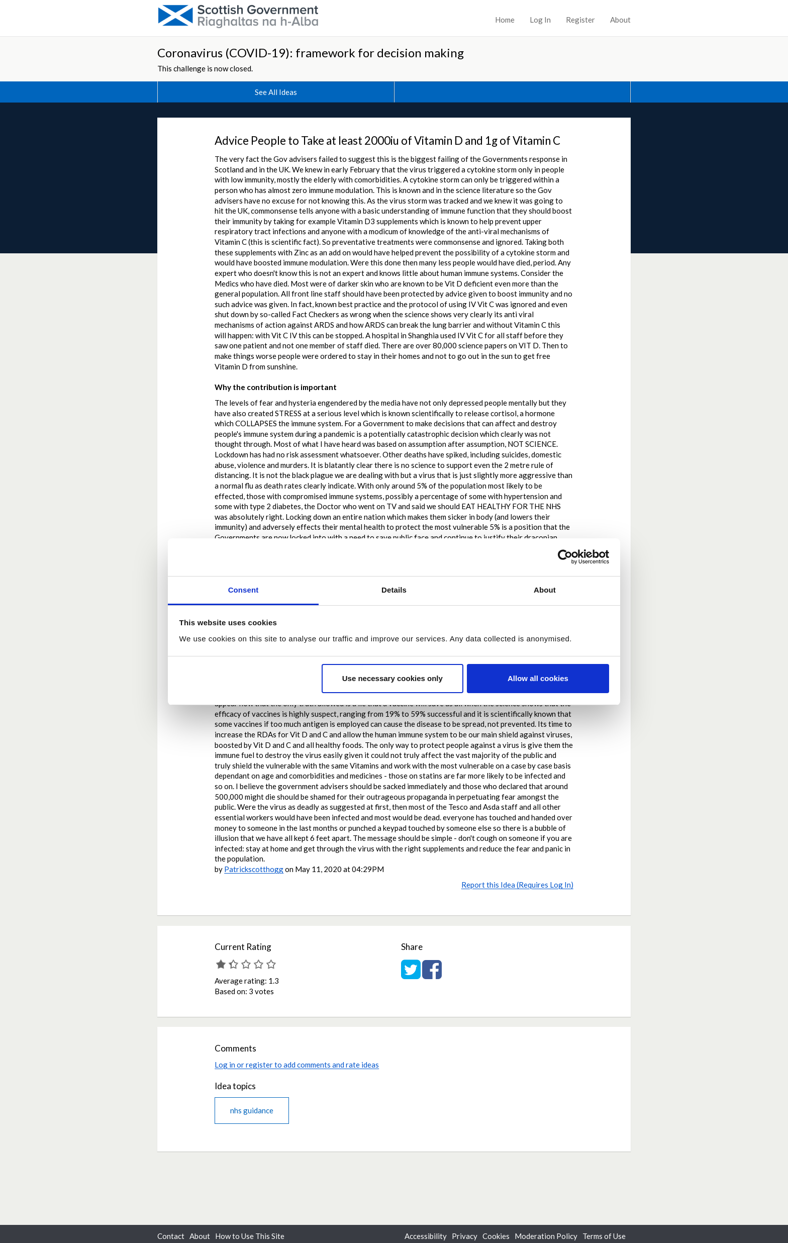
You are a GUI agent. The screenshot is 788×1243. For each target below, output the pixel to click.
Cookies (496, 1235)
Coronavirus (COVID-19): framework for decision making (310, 52)
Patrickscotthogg (253, 869)
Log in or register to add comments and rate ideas (297, 1064)
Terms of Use (604, 1235)
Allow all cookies (538, 678)
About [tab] (545, 590)
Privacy (464, 1235)
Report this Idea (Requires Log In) (517, 884)
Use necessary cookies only (392, 678)
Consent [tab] (243, 590)
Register (580, 19)
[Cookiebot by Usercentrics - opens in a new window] (565, 556)
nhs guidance (251, 1110)
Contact (170, 1235)
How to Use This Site (249, 1235)
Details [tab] (394, 590)
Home (505, 19)
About (620, 19)
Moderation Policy (546, 1235)
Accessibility (426, 1235)
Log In (540, 19)
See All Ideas (276, 92)
